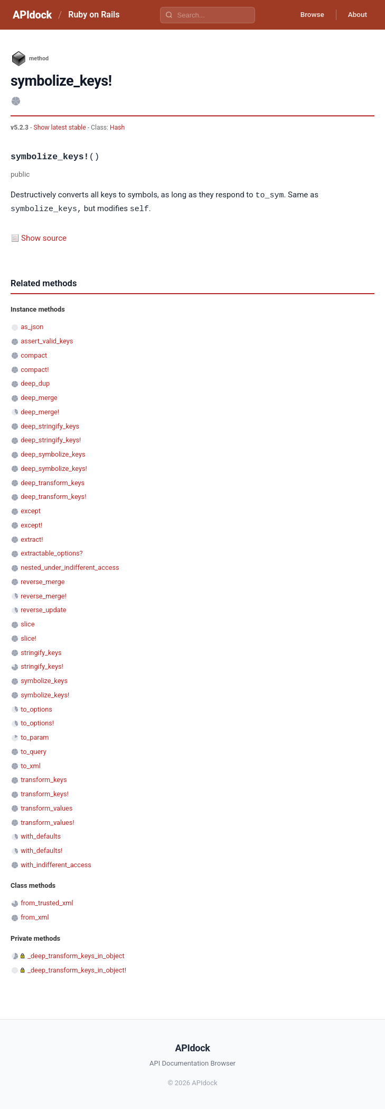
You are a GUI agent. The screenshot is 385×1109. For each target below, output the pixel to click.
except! (31, 524)
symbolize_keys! (45, 694)
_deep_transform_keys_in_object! (76, 969)
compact (34, 354)
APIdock (32, 14)
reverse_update (43, 609)
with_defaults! (41, 849)
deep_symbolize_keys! (54, 467)
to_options (36, 708)
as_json (32, 326)
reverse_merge (42, 581)
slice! (28, 637)
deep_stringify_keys (50, 425)
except (31, 510)
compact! (35, 368)
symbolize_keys (44, 680)
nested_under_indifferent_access (70, 566)
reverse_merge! (44, 595)
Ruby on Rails (93, 15)
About (356, 15)
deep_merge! (40, 411)
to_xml (31, 765)
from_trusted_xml (47, 902)
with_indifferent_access (56, 864)
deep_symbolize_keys (53, 453)
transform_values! (47, 821)
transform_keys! (45, 793)
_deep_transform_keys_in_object (76, 955)
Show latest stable (60, 127)
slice (27, 623)
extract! (32, 538)
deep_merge (39, 397)
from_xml (35, 916)
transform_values (46, 807)
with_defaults (41, 835)
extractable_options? (51, 552)
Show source (44, 237)
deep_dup (35, 382)
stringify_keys (41, 652)
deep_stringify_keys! (51, 439)
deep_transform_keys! (53, 495)
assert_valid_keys (47, 340)
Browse (308, 15)
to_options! (37, 722)
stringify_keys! (42, 665)
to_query (33, 751)
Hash (117, 127)
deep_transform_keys (52, 482)
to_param (35, 736)
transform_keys (44, 779)
